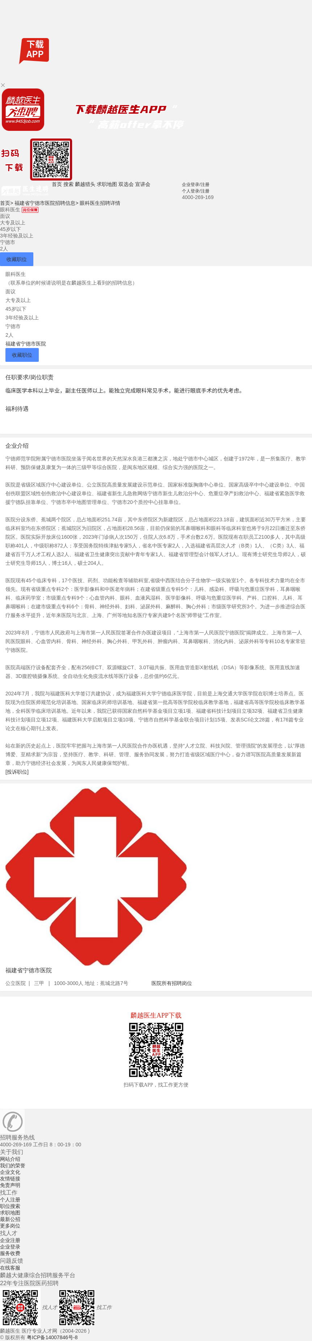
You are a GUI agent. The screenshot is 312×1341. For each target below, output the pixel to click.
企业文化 (10, 1172)
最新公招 (10, 1219)
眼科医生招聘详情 (100, 203)
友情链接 (10, 1178)
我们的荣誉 (12, 1165)
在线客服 (10, 1268)
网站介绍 (10, 1159)
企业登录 (10, 1247)
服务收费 (10, 1253)
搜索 (68, 184)
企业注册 (10, 1240)
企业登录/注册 (195, 184)
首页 (57, 184)
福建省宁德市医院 (25, 344)
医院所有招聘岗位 (171, 983)
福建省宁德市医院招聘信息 (46, 203)
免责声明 (10, 1185)
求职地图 (107, 184)
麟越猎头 (85, 184)
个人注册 (10, 1200)
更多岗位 (10, 1226)
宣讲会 (142, 184)
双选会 (126, 184)
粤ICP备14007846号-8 (52, 1337)
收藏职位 (17, 259)
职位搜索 (10, 1206)
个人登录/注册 (195, 191)
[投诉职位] (17, 772)
